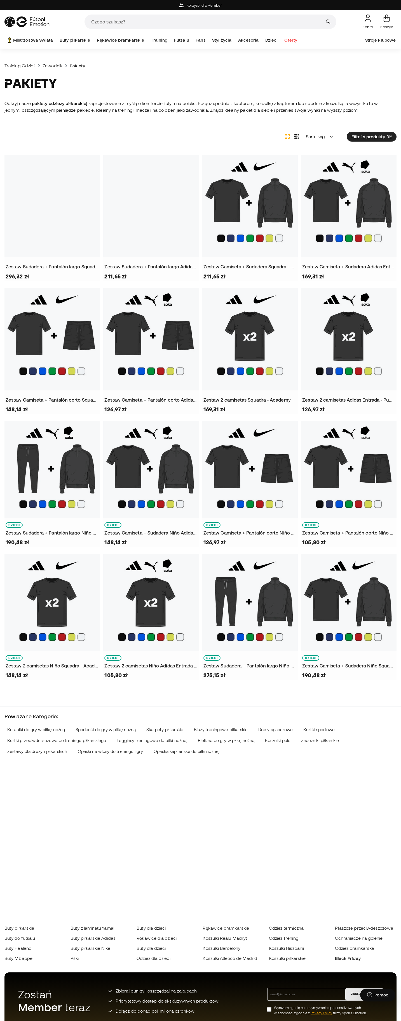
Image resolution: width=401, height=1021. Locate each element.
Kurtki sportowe (319, 729)
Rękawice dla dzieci (156, 938)
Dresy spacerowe (275, 729)
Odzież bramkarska (354, 948)
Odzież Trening (284, 938)
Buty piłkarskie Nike (90, 948)
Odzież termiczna (286, 928)
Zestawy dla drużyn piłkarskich (37, 751)
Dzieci (271, 40)
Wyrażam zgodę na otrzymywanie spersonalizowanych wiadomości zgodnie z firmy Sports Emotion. (320, 1010)
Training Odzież (19, 65)
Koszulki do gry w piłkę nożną (36, 729)
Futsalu (181, 40)
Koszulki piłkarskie (287, 958)
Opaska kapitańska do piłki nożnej (186, 751)
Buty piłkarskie (75, 40)
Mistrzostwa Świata (29, 40)
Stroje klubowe (380, 40)
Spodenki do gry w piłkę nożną (106, 729)
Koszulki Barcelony (221, 948)
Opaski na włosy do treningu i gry (110, 751)
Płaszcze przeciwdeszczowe (364, 928)
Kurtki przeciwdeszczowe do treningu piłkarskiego (56, 740)
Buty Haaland (18, 948)
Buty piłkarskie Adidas (93, 938)
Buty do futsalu (19, 938)
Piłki (75, 958)
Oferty (290, 40)
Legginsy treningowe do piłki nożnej (152, 740)
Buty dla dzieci (151, 928)
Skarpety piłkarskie (164, 729)
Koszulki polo (277, 740)
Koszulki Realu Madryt (225, 938)
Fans (200, 40)
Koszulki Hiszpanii (286, 948)
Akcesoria (248, 40)
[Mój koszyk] (387, 22)
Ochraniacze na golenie (359, 938)
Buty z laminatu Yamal (92, 928)
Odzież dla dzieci (153, 958)
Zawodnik (52, 65)
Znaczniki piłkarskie (320, 740)
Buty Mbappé (18, 958)
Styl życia (221, 40)
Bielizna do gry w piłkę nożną (226, 740)
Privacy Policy (321, 1013)
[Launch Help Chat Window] (377, 995)
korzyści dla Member (200, 5)
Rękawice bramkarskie (120, 40)
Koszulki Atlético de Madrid (230, 958)
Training (159, 40)
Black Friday (348, 958)
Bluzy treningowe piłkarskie (221, 729)
